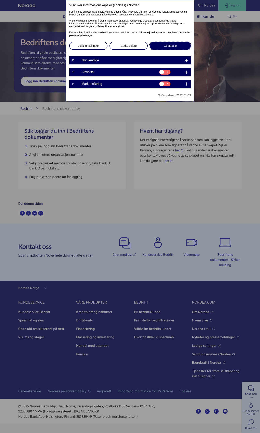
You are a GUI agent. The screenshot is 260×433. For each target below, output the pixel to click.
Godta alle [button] (170, 45)
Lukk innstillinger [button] (88, 45)
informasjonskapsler (151, 32)
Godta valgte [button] (128, 45)
